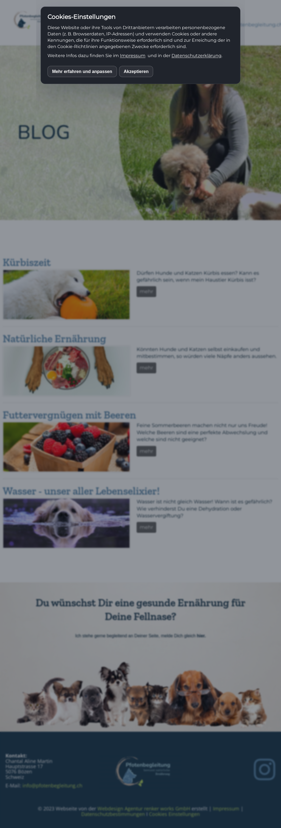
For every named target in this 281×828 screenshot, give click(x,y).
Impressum (132, 55)
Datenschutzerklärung (196, 55)
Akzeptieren (136, 71)
